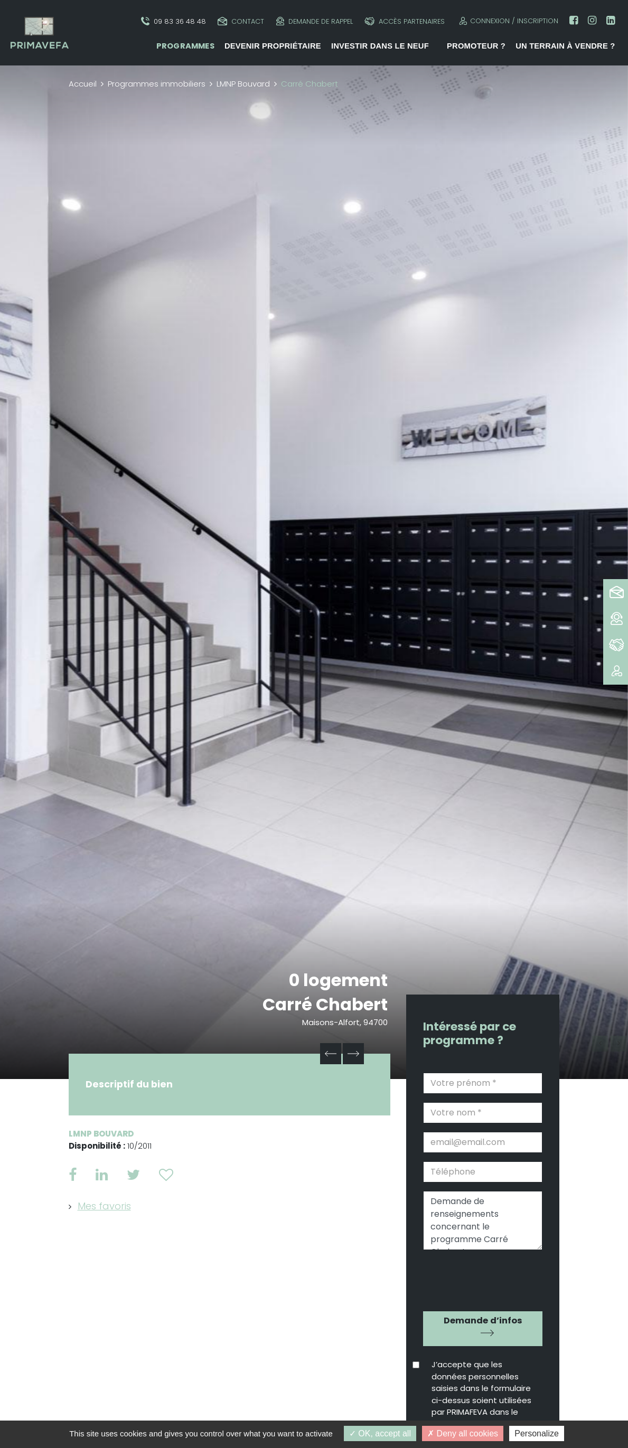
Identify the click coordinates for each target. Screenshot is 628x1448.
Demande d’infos (483, 1320)
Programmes (185, 46)
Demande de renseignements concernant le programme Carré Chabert (482, 1220)
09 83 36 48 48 (173, 21)
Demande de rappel (314, 21)
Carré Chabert (325, 1004)
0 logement (338, 980)
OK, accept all (380, 1433)
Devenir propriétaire (272, 46)
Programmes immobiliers (156, 83)
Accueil (83, 83)
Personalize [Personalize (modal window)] (536, 1433)
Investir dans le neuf (380, 46)
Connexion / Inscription (507, 20)
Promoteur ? (476, 46)
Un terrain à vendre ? (565, 46)
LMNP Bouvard (243, 83)
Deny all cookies (462, 1433)
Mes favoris (104, 1206)
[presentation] (483, 1277)
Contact (241, 21)
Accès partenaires (404, 21)
